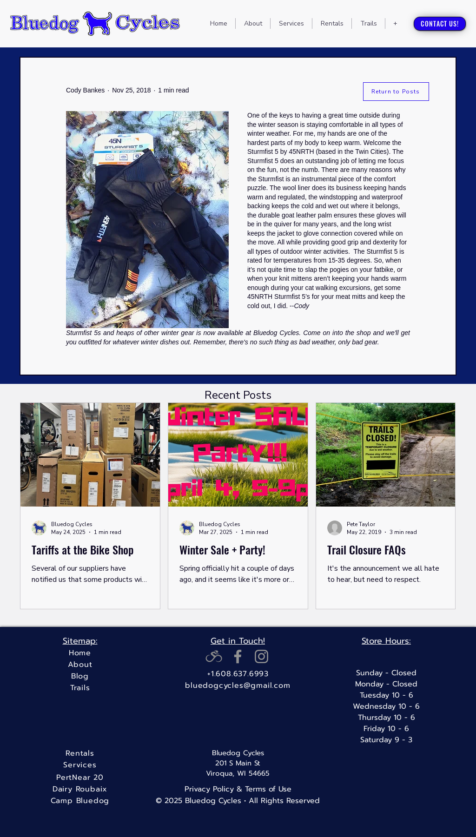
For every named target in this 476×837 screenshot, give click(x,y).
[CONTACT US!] (440, 24)
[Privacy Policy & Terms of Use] (238, 789)
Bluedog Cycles (238, 753)
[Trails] (80, 688)
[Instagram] (261, 656)
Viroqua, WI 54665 (238, 773)
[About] (80, 665)
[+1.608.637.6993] (238, 674)
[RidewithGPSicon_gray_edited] (214, 656)
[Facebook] (238, 656)
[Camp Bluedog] (80, 801)
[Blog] (80, 676)
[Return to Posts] (396, 91)
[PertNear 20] (80, 778)
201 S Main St (237, 763)
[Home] (80, 653)
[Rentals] (80, 753)
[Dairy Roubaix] (80, 789)
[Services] (80, 765)
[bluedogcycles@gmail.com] (238, 686)
